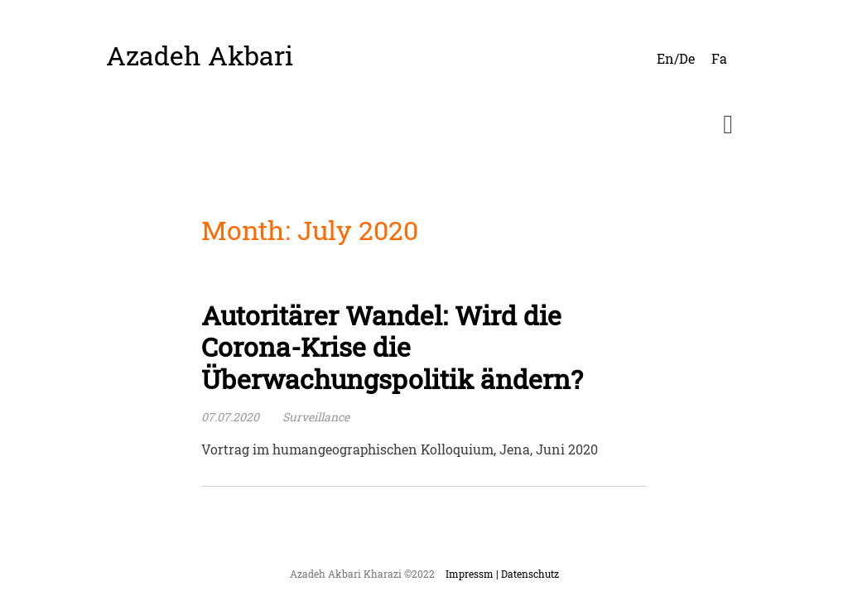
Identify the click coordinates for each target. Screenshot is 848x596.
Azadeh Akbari (199, 55)
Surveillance (315, 417)
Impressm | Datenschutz (502, 573)
